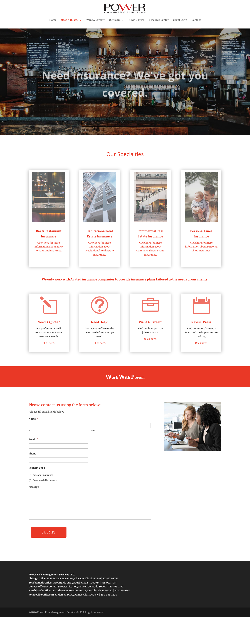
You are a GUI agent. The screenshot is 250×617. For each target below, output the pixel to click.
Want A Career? (95, 20)
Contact (196, 20)
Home (52, 20)
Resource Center (159, 20)
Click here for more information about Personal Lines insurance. (201, 246)
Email (33, 439)
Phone (34, 453)
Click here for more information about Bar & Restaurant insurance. (48, 246)
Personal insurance (43, 475)
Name (33, 418)
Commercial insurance (45, 480)
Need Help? (99, 322)
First (31, 430)
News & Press (136, 20)
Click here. (49, 343)
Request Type (38, 467)
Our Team (114, 20)
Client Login (180, 20)
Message (35, 487)
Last (93, 430)
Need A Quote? (69, 20)
